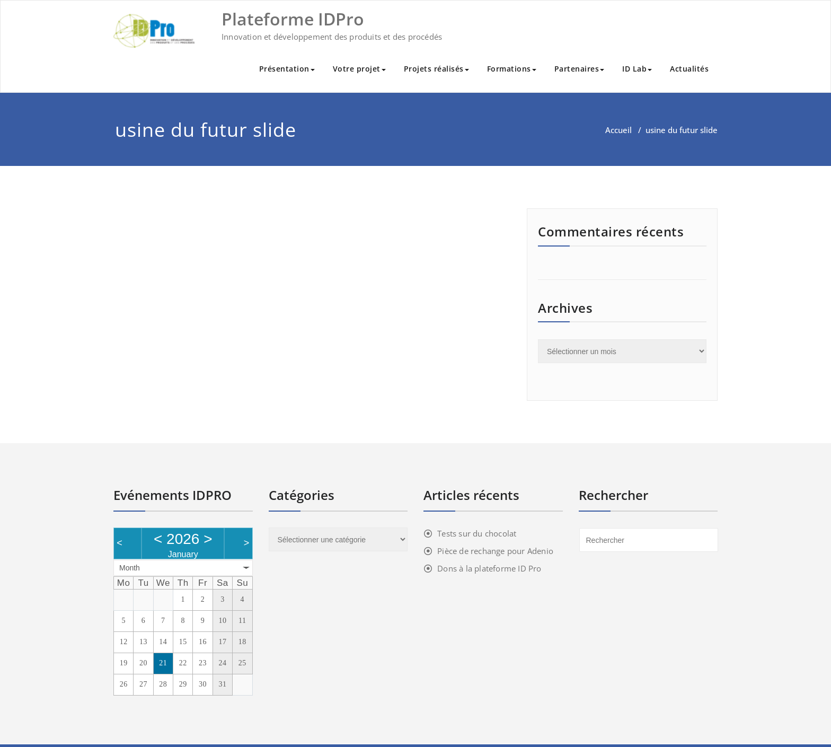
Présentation (287, 69)
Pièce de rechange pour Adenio (495, 551)
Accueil (618, 130)
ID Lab (637, 69)
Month (129, 568)
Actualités (689, 69)
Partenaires (579, 69)
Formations (511, 69)
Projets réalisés (436, 69)
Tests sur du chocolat (476, 533)
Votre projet (359, 69)
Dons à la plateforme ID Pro (489, 568)
